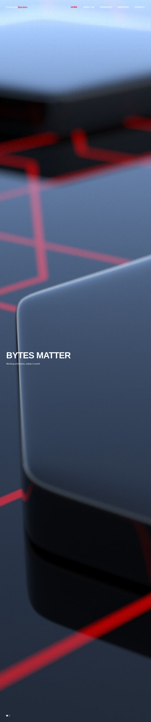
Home (74, 7)
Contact (140, 7)
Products (106, 7)
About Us (88, 7)
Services (123, 7)
